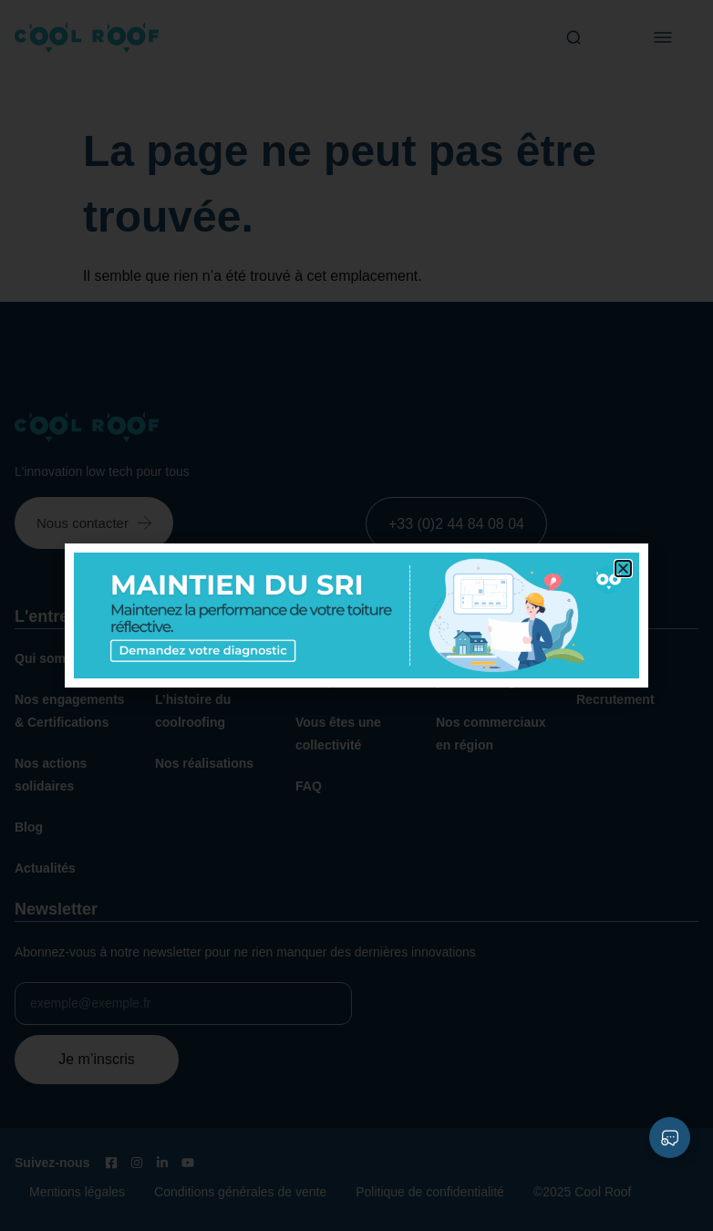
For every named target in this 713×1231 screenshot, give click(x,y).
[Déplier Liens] (669, 1137)
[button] (623, 568)
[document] (356, 615)
